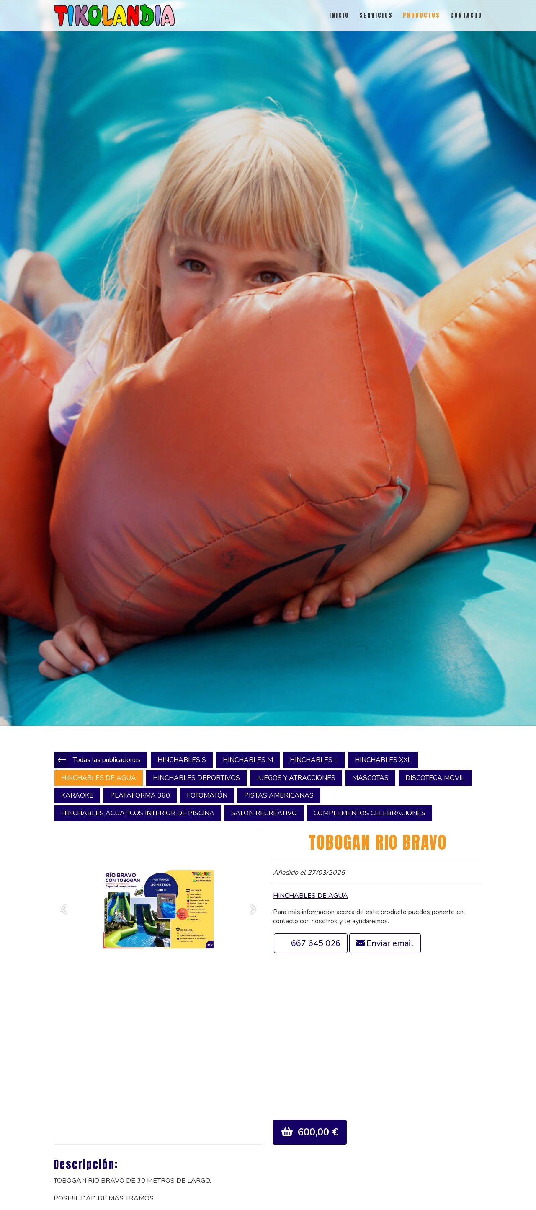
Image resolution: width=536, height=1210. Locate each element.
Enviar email (390, 943)
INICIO (339, 15)
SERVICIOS (376, 15)
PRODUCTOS (421, 15)
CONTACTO (466, 15)
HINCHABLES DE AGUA (310, 895)
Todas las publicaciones (107, 759)
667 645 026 (315, 943)
